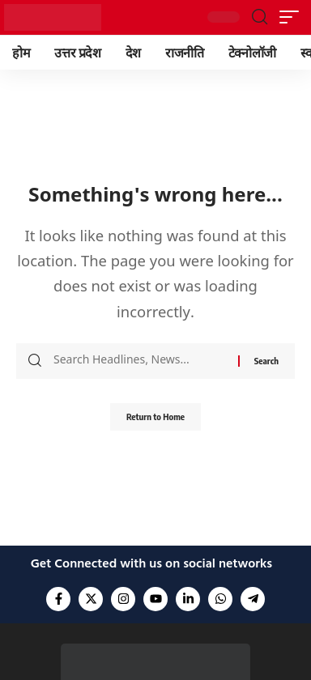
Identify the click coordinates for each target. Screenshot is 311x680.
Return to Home (155, 416)
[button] (259, 17)
